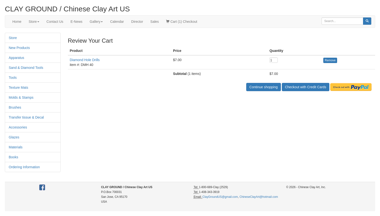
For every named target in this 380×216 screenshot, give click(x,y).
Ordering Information (24, 167)
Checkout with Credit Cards (305, 87)
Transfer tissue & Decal (26, 117)
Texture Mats (18, 87)
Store (34, 22)
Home (16, 22)
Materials (16, 147)
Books (13, 157)
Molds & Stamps (21, 97)
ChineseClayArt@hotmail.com (258, 197)
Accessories (18, 127)
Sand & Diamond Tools (26, 68)
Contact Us (55, 22)
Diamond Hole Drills (85, 60)
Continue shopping (263, 87)
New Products (19, 48)
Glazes (14, 137)
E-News (76, 22)
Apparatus (16, 58)
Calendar (117, 22)
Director (137, 22)
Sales (154, 22)
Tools (13, 78)
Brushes (15, 107)
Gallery (96, 22)
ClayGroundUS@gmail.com (220, 197)
